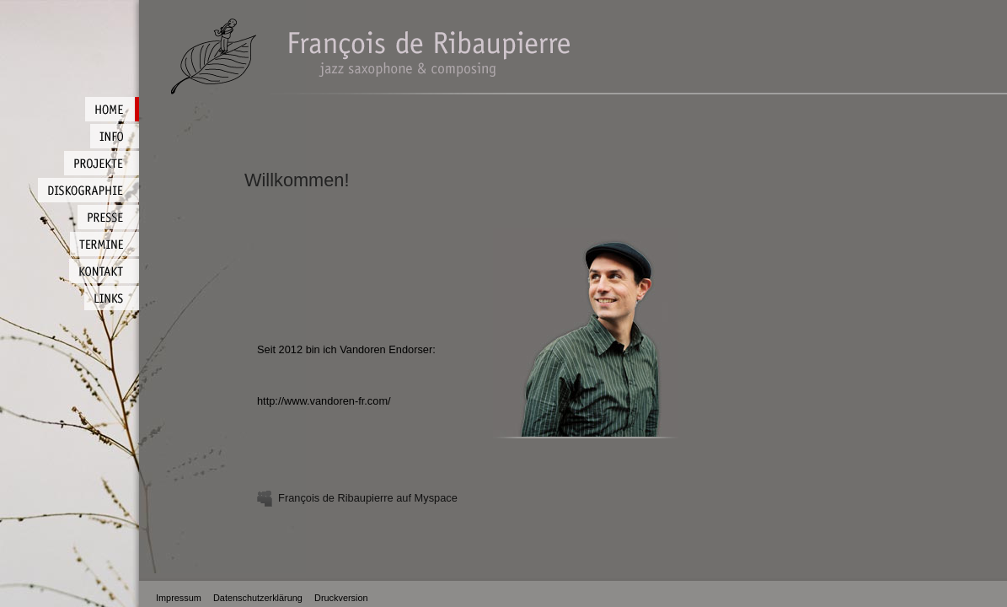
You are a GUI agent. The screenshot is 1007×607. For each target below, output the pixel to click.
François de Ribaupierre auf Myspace (357, 498)
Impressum (178, 598)
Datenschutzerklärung (258, 598)
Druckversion (340, 598)
